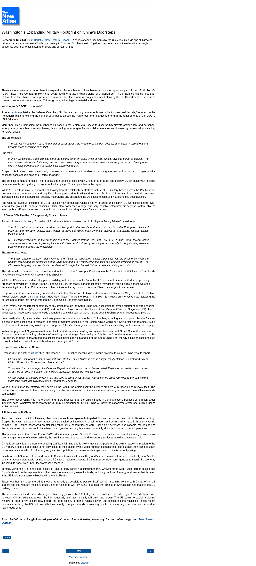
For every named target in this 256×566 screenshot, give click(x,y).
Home (78, 551)
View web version (78, 557)
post (36, 296)
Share (7, 537)
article (16, 112)
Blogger (85, 562)
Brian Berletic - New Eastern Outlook (48, 40)
